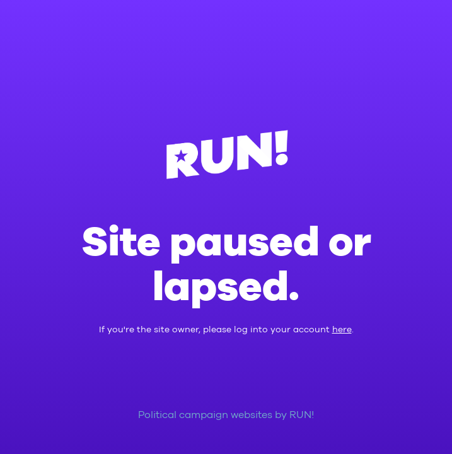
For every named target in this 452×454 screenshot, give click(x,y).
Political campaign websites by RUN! (226, 415)
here (342, 329)
